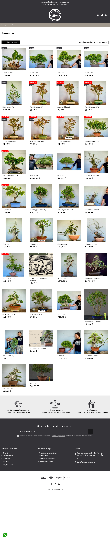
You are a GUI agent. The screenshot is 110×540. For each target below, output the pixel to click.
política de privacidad (58, 436)
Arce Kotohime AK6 (64, 107)
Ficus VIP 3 (89, 73)
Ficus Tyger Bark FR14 (93, 278)
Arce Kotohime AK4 (9, 141)
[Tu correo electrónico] (52, 431)
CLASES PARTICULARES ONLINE (38, 279)
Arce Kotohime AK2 (37, 141)
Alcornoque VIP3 (63, 244)
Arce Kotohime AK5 (92, 107)
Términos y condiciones (48, 453)
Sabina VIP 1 (62, 278)
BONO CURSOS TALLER (38, 348)
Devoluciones (44, 456)
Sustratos (6, 459)
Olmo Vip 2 (61, 175)
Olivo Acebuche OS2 (92, 210)
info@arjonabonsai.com (86, 462)
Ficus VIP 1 (61, 314)
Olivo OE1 (6, 244)
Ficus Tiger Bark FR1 (92, 141)
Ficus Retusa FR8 (9, 107)
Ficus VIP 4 (61, 73)
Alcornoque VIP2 (91, 244)
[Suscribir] (90, 431)
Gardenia (61, 356)
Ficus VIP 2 (34, 175)
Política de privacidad (47, 459)
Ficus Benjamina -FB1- (93, 321)
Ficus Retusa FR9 (9, 278)
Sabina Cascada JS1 (9, 356)
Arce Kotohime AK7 (37, 107)
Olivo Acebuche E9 (91, 356)
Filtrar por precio (11, 42)
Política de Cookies (46, 462)
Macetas (6, 462)
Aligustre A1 (7, 210)
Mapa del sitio (8, 464)
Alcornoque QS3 (35, 244)
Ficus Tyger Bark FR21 (65, 210)
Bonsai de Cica (8, 73)
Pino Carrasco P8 (36, 314)
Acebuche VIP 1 (8, 388)
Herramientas (8, 456)
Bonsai (5, 453)
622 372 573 (81, 459)
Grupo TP (60, 489)
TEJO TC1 (33, 383)
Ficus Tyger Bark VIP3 (10, 175)
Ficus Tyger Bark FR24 (38, 210)
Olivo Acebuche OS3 (92, 175)
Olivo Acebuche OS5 (9, 314)
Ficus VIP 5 (34, 73)
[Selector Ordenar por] (102, 42)
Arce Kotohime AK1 (64, 141)
